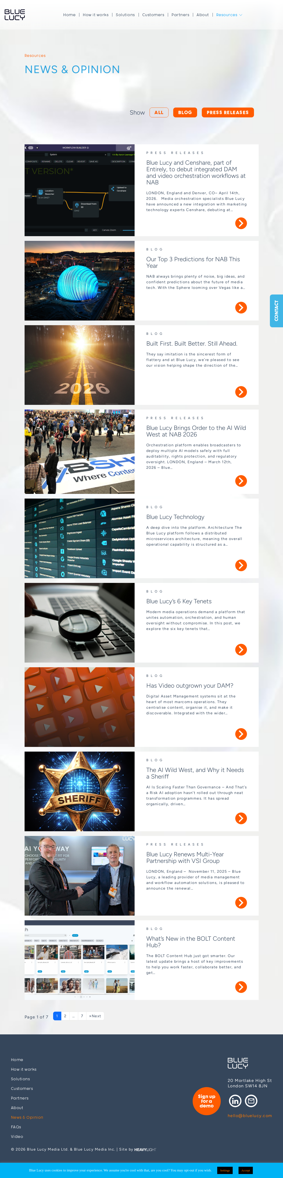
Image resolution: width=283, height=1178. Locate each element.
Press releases (228, 112)
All (159, 112)
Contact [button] (276, 311)
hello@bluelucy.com (250, 1115)
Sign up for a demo (206, 1101)
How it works (96, 15)
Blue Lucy (15, 14)
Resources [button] (227, 15)
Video (17, 1137)
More (241, 223)
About (203, 15)
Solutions (125, 15)
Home (69, 15)
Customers (153, 15)
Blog (185, 112)
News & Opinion (27, 1117)
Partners (180, 15)
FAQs (16, 1127)
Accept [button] (245, 1170)
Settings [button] (225, 1170)
